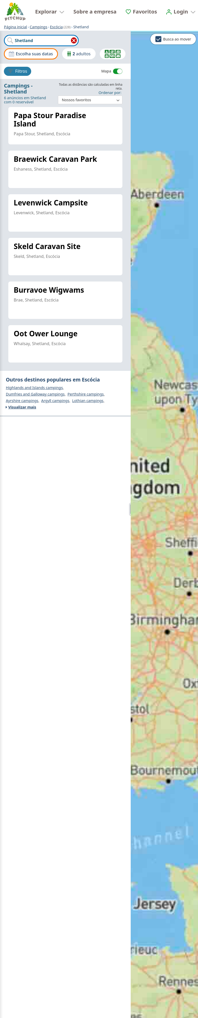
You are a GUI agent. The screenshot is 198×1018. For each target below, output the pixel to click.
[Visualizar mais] (65, 407)
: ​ (90, 97)
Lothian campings (87, 401)
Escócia (56, 26)
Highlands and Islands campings (34, 387)
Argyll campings (55, 401)
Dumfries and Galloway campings (35, 394)
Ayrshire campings (22, 401)
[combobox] (41, 40)
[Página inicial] (15, 11)
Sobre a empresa (95, 11)
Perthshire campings (86, 394)
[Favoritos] (141, 11)
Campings (38, 26)
